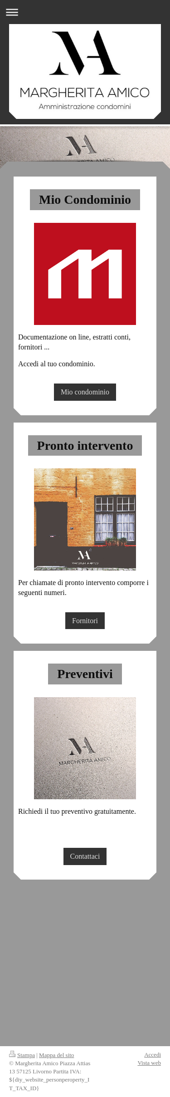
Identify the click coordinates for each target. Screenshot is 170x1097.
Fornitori (85, 621)
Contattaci (85, 856)
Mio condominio (85, 392)
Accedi (152, 1054)
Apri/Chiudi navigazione (85, 12)
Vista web (149, 1062)
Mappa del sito (56, 1055)
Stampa (22, 1055)
